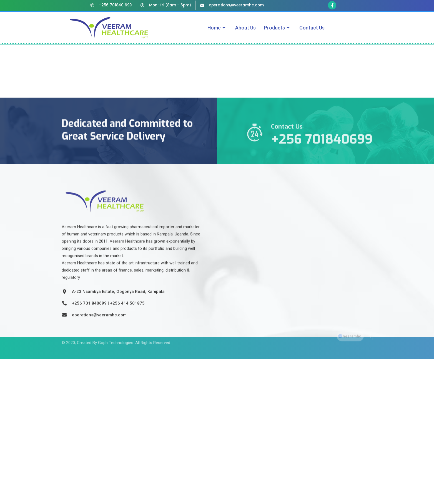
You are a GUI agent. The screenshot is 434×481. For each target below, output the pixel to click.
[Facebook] (368, 332)
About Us (245, 28)
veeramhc (352, 332)
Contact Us (312, 28)
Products (277, 28)
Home (217, 28)
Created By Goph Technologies (105, 338)
